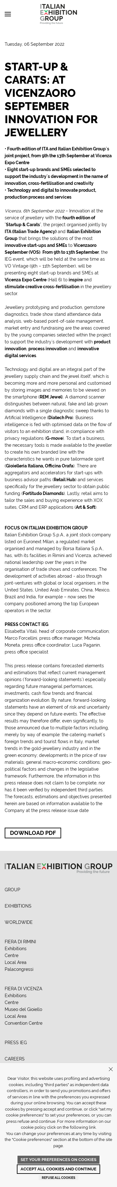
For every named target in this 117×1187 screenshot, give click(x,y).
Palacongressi (19, 969)
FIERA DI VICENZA (23, 988)
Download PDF (33, 833)
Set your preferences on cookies (58, 1159)
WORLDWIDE (19, 922)
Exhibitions (16, 948)
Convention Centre (23, 1023)
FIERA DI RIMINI (20, 941)
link (92, 1127)
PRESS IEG (16, 1042)
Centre (11, 955)
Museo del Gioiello (23, 1009)
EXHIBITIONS (18, 905)
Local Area (16, 962)
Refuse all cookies (58, 1177)
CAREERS (15, 1058)
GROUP (12, 889)
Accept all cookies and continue (58, 1169)
